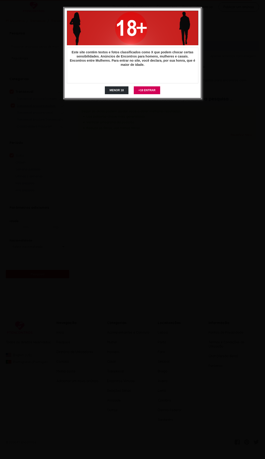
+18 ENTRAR (147, 90)
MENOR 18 (116, 90)
